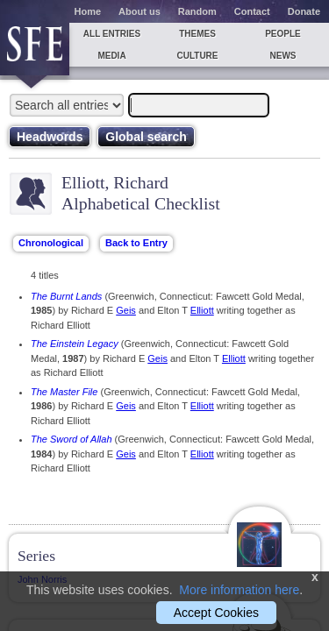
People (283, 34)
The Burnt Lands (66, 296)
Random (197, 11)
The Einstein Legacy (74, 343)
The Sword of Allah (71, 439)
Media (111, 55)
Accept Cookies (216, 613)
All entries (111, 34)
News (283, 55)
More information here (239, 590)
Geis (126, 310)
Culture (197, 55)
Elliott (202, 310)
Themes (197, 34)
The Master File (64, 391)
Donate (304, 11)
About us (139, 11)
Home (88, 11)
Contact (252, 11)
